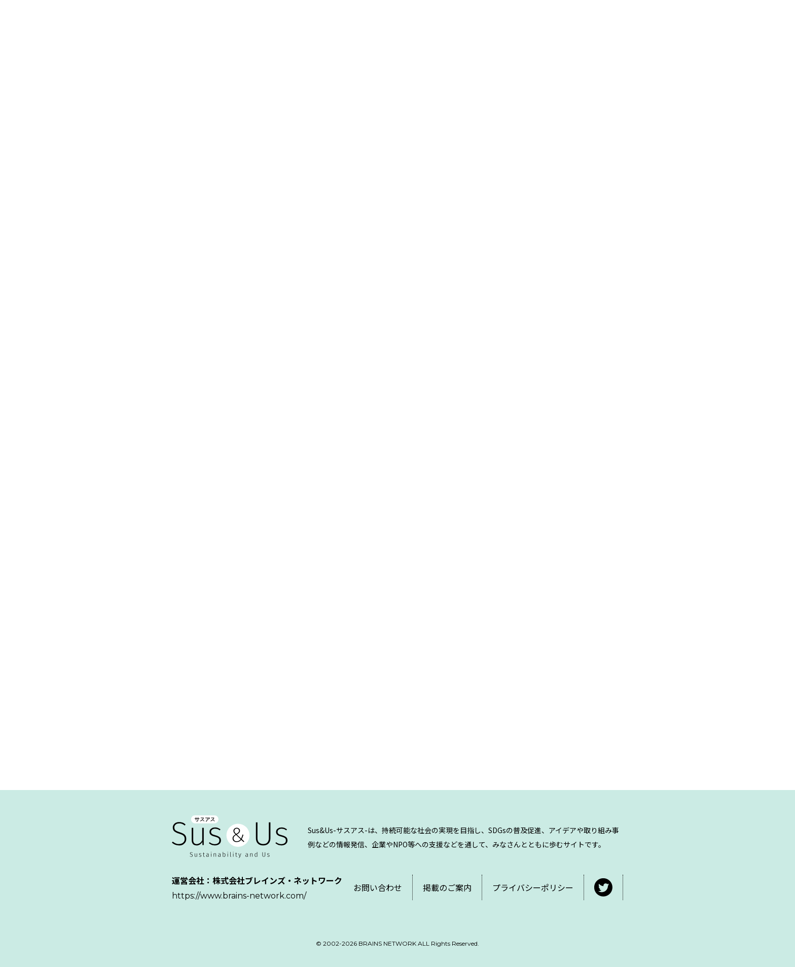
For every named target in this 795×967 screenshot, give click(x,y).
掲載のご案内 (447, 887)
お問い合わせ (377, 887)
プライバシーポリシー (532, 887)
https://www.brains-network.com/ (239, 896)
